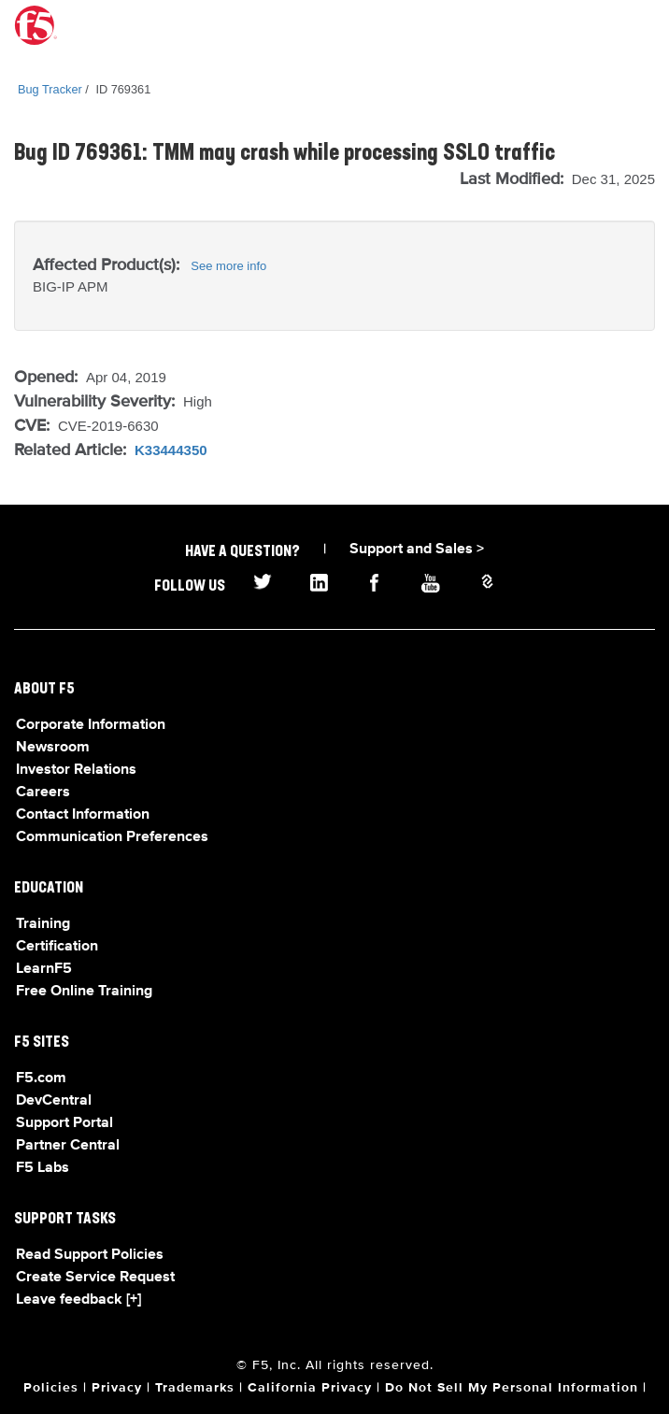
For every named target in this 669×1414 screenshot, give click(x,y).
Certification (57, 946)
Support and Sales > (416, 549)
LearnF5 (44, 969)
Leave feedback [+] (78, 1300)
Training (43, 924)
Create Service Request (95, 1277)
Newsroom (53, 747)
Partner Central (68, 1145)
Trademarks (195, 1387)
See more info (228, 266)
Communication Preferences (112, 837)
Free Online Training (84, 991)
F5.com (41, 1078)
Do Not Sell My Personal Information (511, 1387)
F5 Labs (42, 1168)
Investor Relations (76, 770)
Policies (50, 1387)
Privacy (117, 1387)
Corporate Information (90, 725)
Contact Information (82, 814)
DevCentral (54, 1100)
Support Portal (64, 1123)
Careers (43, 792)
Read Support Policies (90, 1255)
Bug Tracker (50, 89)
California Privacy (310, 1387)
